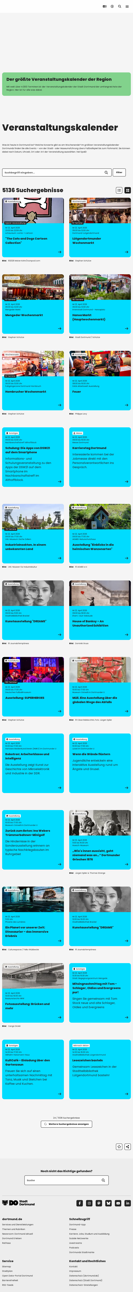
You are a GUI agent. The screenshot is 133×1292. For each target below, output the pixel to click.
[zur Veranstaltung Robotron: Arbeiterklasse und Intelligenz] (33, 763)
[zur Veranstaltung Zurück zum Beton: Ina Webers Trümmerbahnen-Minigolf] (33, 840)
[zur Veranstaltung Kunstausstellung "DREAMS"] (33, 610)
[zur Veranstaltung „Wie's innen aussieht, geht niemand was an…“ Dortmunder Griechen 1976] (100, 840)
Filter (119, 172)
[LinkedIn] (127, 1203)
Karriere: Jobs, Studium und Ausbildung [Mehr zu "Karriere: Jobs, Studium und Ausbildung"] (89, 1233)
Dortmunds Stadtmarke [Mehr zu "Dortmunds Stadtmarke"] (81, 1252)
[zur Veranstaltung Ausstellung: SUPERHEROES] (33, 686)
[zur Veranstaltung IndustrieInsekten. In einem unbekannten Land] (33, 533)
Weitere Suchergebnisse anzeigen (66, 1124)
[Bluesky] (108, 1203)
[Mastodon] (99, 1203)
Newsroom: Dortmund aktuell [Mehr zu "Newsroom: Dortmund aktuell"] (17, 1233)
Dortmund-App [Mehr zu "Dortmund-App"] (77, 1224)
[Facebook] (79, 1203)
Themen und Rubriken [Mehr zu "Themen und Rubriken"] (13, 1229)
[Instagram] (89, 1203)
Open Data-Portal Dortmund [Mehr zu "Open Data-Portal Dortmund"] (17, 1275)
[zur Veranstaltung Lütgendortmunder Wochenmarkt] (100, 227)
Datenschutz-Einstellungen (83, 1285)
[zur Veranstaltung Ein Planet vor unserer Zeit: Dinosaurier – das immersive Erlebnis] (33, 916)
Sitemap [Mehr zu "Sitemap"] (6, 1266)
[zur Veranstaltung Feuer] (100, 380)
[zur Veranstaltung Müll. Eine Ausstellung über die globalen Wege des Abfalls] (100, 686)
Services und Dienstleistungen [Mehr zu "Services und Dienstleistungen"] (17, 1224)
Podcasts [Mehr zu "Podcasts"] (74, 1247)
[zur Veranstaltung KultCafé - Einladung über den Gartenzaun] (33, 1069)
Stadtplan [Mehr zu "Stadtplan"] (7, 1271)
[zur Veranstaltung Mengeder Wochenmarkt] (33, 304)
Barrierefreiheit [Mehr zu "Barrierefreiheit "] (10, 1280)
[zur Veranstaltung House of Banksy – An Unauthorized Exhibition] (100, 610)
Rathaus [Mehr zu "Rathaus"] (6, 1243)
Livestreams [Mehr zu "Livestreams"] (75, 1243)
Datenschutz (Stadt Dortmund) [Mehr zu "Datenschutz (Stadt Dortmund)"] (85, 1280)
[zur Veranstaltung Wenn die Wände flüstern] (100, 763)
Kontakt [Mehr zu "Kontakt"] (73, 1266)
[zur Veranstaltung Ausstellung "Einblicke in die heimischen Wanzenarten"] (100, 533)
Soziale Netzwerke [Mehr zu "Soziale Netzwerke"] (78, 1238)
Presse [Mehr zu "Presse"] (72, 1229)
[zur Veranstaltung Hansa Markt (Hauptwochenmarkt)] (100, 304)
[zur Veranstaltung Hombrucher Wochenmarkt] (33, 380)
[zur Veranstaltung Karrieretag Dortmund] (100, 457)
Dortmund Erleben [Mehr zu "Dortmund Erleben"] (12, 1238)
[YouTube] (118, 1203)
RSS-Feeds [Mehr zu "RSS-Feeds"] (7, 1285)
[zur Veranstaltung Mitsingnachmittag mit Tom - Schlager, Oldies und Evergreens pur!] (100, 993)
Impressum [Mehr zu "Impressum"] (75, 1271)
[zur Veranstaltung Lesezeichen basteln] (100, 1069)
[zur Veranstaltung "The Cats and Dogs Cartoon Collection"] (33, 227)
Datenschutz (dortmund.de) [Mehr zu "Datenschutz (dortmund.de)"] (84, 1275)
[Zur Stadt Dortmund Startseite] (18, 6)
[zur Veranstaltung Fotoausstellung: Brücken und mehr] (33, 993)
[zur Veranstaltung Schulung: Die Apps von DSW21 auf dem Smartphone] (33, 457)
